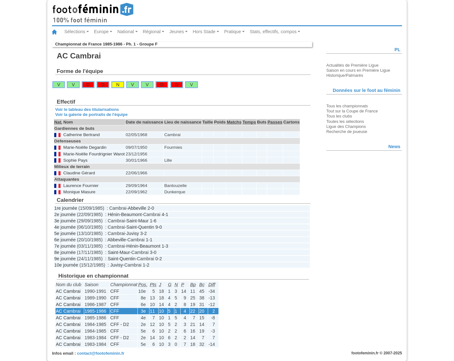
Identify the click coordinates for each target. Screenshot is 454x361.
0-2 (158, 258)
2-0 (151, 208)
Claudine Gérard (79, 173)
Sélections (74, 31)
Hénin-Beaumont (125, 214)
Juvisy (132, 233)
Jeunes (176, 31)
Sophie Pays (75, 160)
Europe (101, 31)
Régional (152, 31)
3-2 (143, 233)
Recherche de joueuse (346, 131)
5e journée (65, 233)
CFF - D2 (119, 324)
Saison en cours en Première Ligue (358, 70)
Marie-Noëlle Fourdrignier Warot (94, 154)
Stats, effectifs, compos (273, 31)
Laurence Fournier (81, 185)
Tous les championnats (347, 106)
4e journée (65, 227)
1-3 (165, 246)
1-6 (153, 220)
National (125, 31)
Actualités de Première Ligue (352, 65)
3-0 (153, 252)
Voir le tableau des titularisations (87, 109)
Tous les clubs (339, 116)
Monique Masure (79, 192)
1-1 (149, 239)
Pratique (232, 31)
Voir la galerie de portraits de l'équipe (91, 114)
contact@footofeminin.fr (100, 353)
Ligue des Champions (346, 126)
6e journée (65, 239)
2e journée (65, 214)
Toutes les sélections (345, 121)
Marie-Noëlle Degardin (85, 147)
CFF (114, 291)
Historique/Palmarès (344, 75)
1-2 (146, 265)
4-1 (165, 214)
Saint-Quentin (140, 227)
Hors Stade (204, 31)
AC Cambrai (68, 291)
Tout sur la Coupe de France (352, 111)
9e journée (65, 258)
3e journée (65, 220)
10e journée (66, 265)
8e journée (65, 252)
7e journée (65, 246)
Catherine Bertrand (81, 134)
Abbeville (137, 208)
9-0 (158, 227)
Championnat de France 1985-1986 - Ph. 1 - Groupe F (106, 44)
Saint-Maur (137, 220)
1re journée (65, 208)
